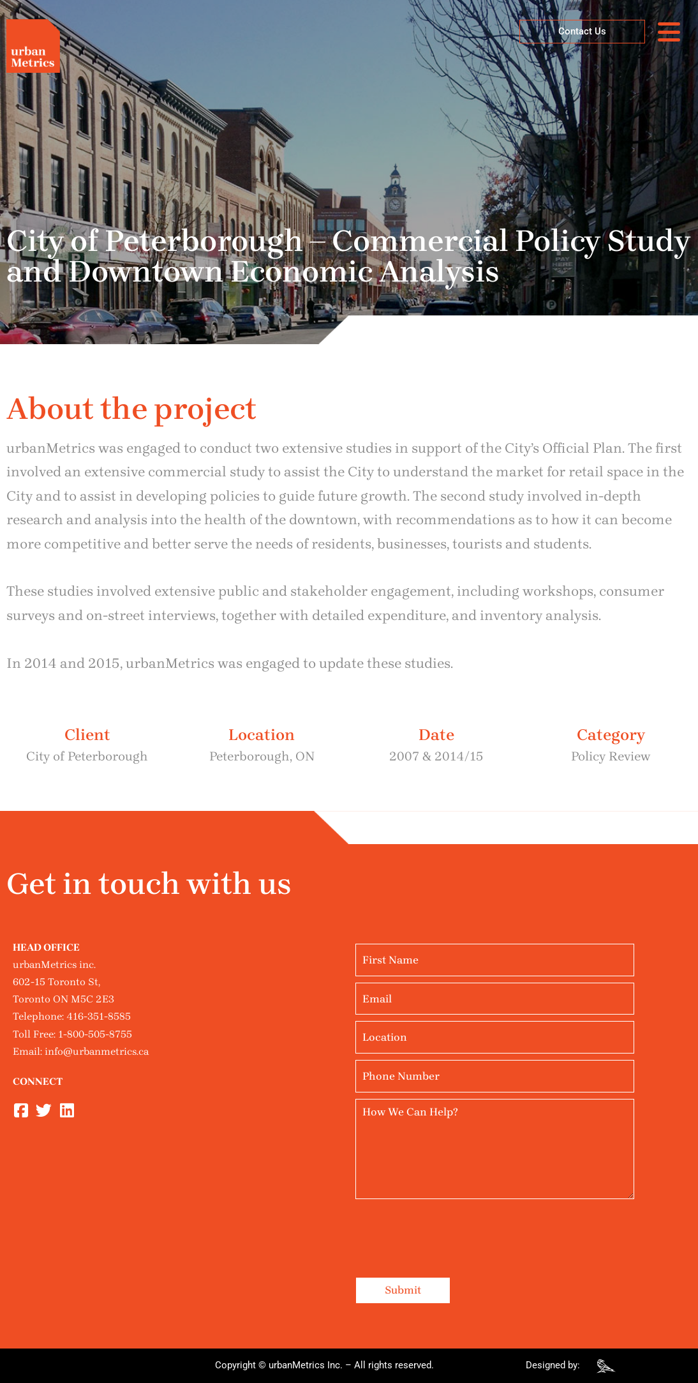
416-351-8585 (98, 1016)
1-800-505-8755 (95, 1034)
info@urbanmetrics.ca (97, 1051)
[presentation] (452, 1230)
